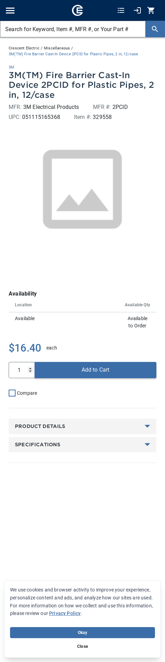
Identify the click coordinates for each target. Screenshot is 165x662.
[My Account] (137, 10)
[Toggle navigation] (10, 10)
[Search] (155, 29)
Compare (27, 393)
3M (11, 67)
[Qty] (22, 370)
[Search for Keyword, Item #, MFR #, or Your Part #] (72, 29)
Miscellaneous (57, 48)
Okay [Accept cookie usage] (82, 632)
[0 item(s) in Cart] (151, 10)
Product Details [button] (41, 426)
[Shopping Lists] (121, 10)
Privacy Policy (65, 613)
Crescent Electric (24, 48)
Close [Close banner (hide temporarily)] (82, 646)
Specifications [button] (38, 444)
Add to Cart (96, 369)
